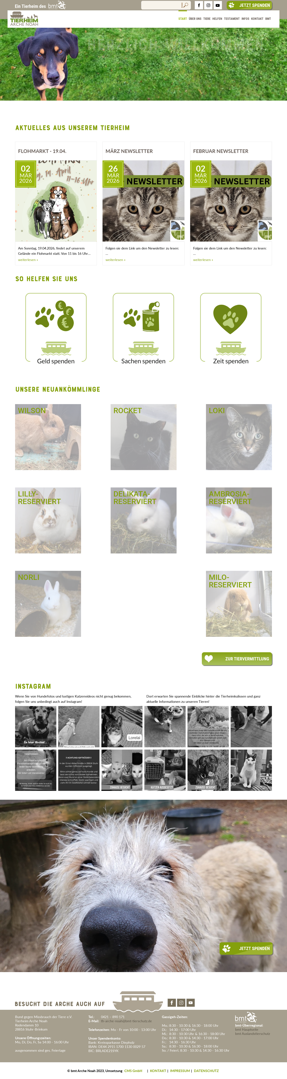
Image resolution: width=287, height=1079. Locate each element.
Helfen (217, 19)
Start (182, 19)
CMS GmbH (133, 1071)
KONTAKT (158, 1071)
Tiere (206, 19)
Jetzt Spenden (249, 5)
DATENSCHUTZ (206, 1071)
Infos (245, 19)
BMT (268, 19)
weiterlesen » (28, 260)
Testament (232, 19)
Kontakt (257, 19)
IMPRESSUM (180, 1071)
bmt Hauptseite (246, 1029)
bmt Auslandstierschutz (252, 1033)
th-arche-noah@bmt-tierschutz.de (126, 1021)
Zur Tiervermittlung (237, 658)
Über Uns (195, 19)
